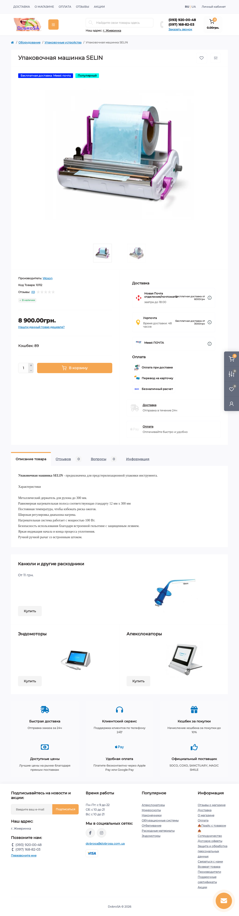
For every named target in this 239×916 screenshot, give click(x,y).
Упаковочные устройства (63, 42)
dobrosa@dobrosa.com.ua (105, 843)
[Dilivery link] (209, 298)
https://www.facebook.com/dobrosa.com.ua (90, 833)
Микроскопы (151, 810)
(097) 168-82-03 (181, 24)
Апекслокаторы (153, 805)
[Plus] (31, 365)
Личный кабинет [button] (214, 6)
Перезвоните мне (23, 855)
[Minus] (31, 370)
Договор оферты (210, 841)
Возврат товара (209, 866)
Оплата (65, 6)
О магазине (44, 6)
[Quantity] (23, 368)
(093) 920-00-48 (182, 20)
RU (187, 6)
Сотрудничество (210, 836)
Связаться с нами (210, 861)
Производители (209, 872)
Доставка (21, 6)
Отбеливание (151, 825)
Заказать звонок (180, 29)
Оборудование (29, 42)
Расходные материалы (158, 830)
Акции (99, 6)
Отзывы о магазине (211, 805)
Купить (30, 611)
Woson (48, 278)
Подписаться (65, 809)
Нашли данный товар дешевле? (41, 327)
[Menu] (53, 24)
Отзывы (82, 6)
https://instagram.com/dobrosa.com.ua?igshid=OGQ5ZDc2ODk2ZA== (101, 833)
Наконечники (152, 815)
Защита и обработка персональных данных (212, 851)
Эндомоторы (151, 836)
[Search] (91, 22)
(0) (33, 292)
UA (193, 6)
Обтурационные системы (160, 820)
